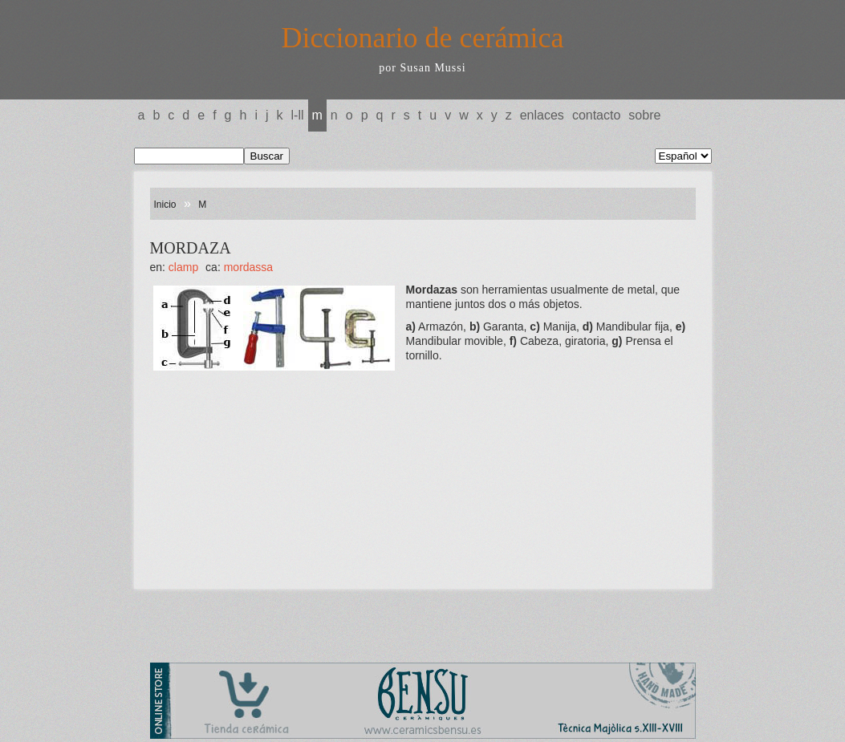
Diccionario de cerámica (423, 38)
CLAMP (183, 267)
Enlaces (542, 115)
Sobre (644, 115)
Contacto (596, 115)
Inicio (165, 204)
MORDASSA (248, 267)
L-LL (297, 115)
